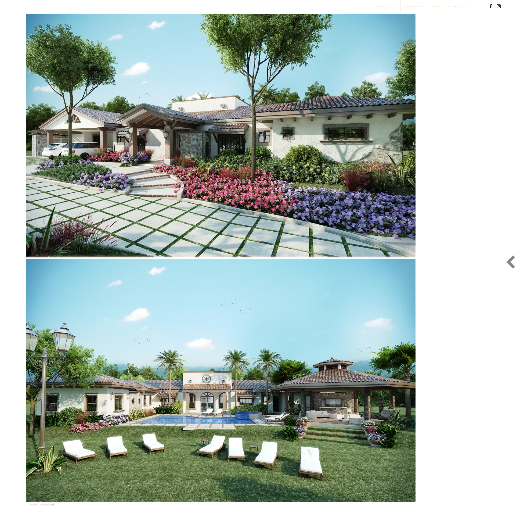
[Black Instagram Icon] (498, 6)
